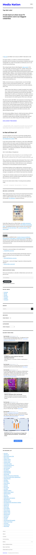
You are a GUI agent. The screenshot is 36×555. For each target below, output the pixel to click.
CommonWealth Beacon (9, 465)
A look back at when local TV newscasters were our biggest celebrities (14, 16)
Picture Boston (7, 509)
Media (12, 125)
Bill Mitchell (6, 454)
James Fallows (7, 483)
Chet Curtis (27, 125)
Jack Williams (15, 126)
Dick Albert (31, 125)
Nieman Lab (6, 505)
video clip (5, 56)
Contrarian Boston (8, 466)
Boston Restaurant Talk (9, 456)
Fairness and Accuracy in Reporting (11, 475)
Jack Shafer (6, 481)
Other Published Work (7, 544)
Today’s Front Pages (8, 521)
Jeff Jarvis (6, 486)
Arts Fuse (6, 453)
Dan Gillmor (6, 469)
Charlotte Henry (7, 460)
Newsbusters (6, 504)
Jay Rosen (6, 484)
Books (4, 541)
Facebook (6, 292)
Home (4, 531)
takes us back (25, 67)
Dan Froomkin (7, 468)
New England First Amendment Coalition (12, 502)
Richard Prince (7, 514)
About (4, 533)
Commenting (6, 539)
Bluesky (5, 293)
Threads (5, 295)
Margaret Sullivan (7, 490)
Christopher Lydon (8, 463)
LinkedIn (6, 298)
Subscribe (7, 281)
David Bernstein (7, 471)
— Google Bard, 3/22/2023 (8, 250)
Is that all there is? (10, 132)
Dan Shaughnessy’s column (8, 138)
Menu (31, 4)
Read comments (13, 120)
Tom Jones (6, 523)
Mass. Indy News (6, 547)
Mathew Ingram (7, 493)
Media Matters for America (9, 498)
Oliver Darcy (6, 506)
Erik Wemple (6, 474)
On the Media (6, 508)
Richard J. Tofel (7, 512)
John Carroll (6, 487)
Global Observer (7, 478)
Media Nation (11, 4)
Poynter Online (7, 511)
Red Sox (20, 185)
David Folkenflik (7, 472)
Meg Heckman (7, 499)
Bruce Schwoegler (21, 125)
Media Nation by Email (7, 549)
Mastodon (6, 296)
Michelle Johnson (7, 501)
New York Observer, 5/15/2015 (10, 258)
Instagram (6, 299)
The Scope (6, 517)
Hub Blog (6, 480)
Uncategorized (11, 185)
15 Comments (25, 185)
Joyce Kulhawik (21, 126)
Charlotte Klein (7, 462)
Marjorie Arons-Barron (9, 492)
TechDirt (6, 518)
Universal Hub (7, 524)
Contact (4, 536)
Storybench (6, 515)
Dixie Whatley (5, 126)
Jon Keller (6, 489)
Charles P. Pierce (7, 459)
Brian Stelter (6, 457)
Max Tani (6, 495)
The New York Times (12, 227)
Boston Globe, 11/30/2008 (9, 264)
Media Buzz (6, 496)
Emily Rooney (10, 126)
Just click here (12, 198)
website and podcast (26, 223)
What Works (6, 526)
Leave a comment (6, 120)
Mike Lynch (30, 126)
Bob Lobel (16, 125)
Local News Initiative (22, 227)
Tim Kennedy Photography (9, 520)
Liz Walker (25, 126)
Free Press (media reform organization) (12, 477)
